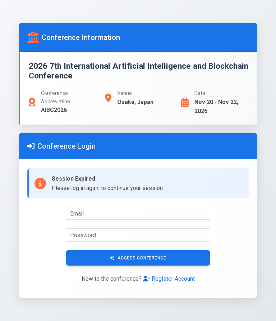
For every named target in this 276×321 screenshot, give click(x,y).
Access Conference (138, 258)
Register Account (169, 278)
